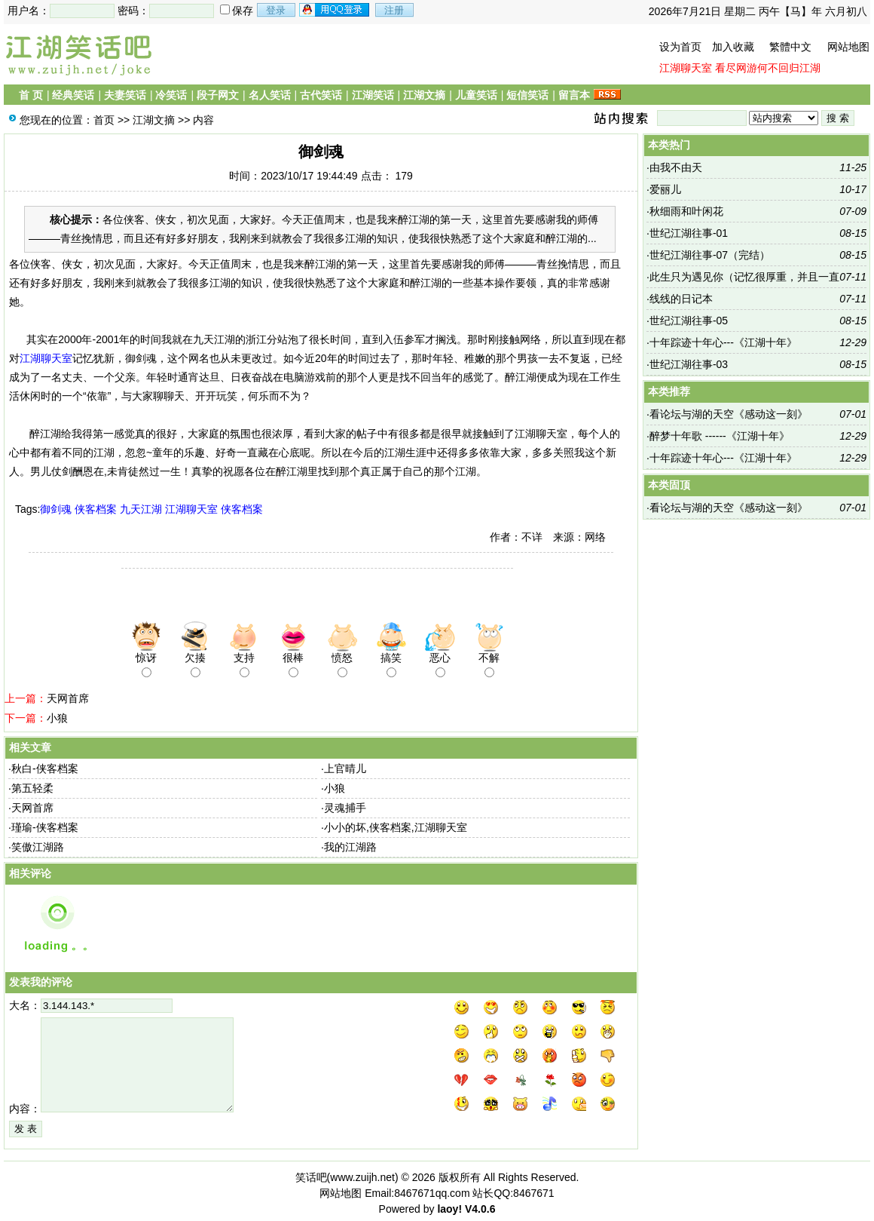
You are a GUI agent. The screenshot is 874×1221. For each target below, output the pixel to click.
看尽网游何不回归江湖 (768, 68)
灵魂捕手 (345, 808)
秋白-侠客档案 (44, 768)
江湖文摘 (424, 95)
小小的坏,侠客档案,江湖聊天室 (395, 827)
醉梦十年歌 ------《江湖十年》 (719, 436)
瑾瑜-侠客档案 (44, 827)
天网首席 (68, 698)
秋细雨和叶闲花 (686, 211)
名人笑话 (270, 95)
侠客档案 (96, 509)
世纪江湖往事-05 (688, 320)
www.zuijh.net (362, 1177)
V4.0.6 (480, 1209)
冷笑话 (171, 95)
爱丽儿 (665, 189)
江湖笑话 (373, 95)
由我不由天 (675, 167)
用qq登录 (335, 10)
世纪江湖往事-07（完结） (709, 255)
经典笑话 (73, 95)
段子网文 (218, 95)
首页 (104, 120)
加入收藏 (733, 47)
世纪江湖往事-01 (688, 233)
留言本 (574, 95)
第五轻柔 (32, 788)
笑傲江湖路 (37, 847)
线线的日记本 (681, 299)
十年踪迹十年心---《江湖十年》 (723, 342)
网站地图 (848, 47)
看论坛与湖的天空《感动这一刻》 (728, 414)
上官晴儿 (345, 768)
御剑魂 (56, 509)
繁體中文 (790, 47)
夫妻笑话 (125, 95)
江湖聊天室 (685, 68)
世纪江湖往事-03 (688, 364)
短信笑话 (527, 95)
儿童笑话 (476, 95)
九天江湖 (141, 509)
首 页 (31, 95)
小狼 (57, 718)
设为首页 (680, 47)
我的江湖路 (350, 847)
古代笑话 (321, 95)
